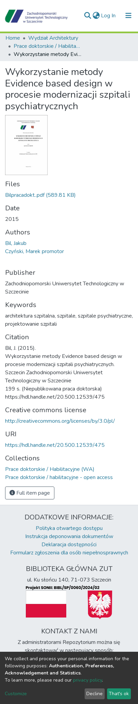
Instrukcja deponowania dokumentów (69, 536)
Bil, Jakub (16, 243)
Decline (94, 693)
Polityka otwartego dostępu (69, 528)
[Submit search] (87, 16)
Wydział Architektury (53, 38)
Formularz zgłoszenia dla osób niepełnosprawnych (69, 552)
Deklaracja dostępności (69, 544)
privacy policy (87, 680)
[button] (96, 16)
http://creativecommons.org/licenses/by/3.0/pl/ (60, 421)
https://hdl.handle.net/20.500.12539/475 (55, 445)
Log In (108, 15)
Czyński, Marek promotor (34, 251)
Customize (16, 693)
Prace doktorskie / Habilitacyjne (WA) (48, 46)
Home (12, 38)
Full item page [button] (30, 493)
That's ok (119, 693)
